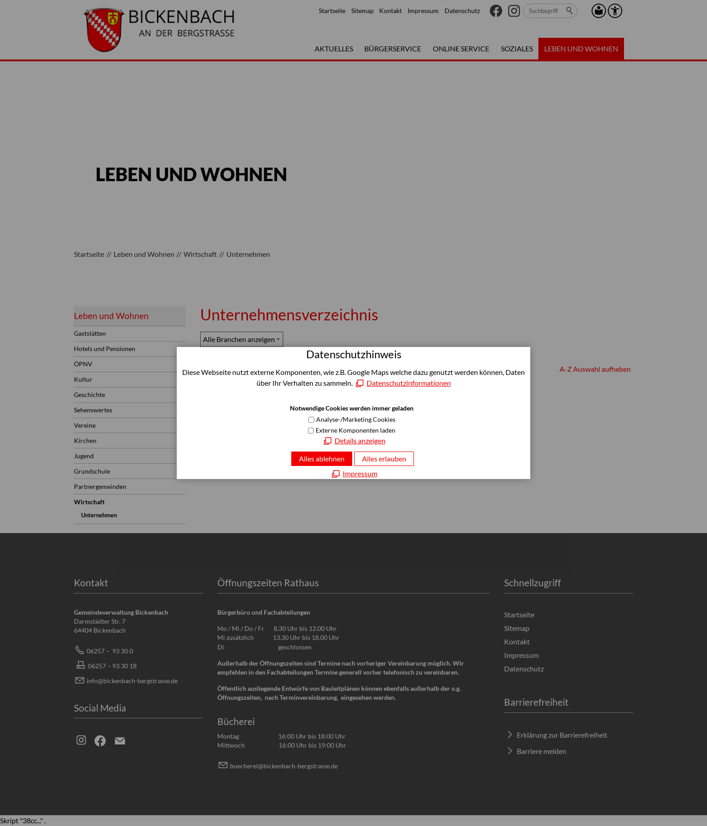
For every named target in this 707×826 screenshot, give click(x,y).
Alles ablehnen (321, 458)
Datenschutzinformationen (409, 383)
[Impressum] (353, 473)
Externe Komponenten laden (355, 430)
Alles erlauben (384, 458)
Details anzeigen (360, 440)
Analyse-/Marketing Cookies (355, 419)
